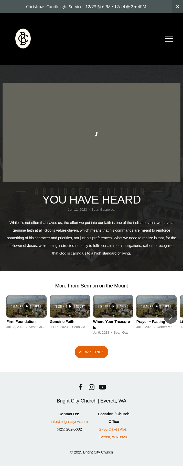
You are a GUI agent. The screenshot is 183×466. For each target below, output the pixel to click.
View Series (91, 352)
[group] (26, 313)
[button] (170, 316)
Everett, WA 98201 (114, 437)
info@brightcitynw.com (69, 421)
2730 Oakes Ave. (113, 429)
